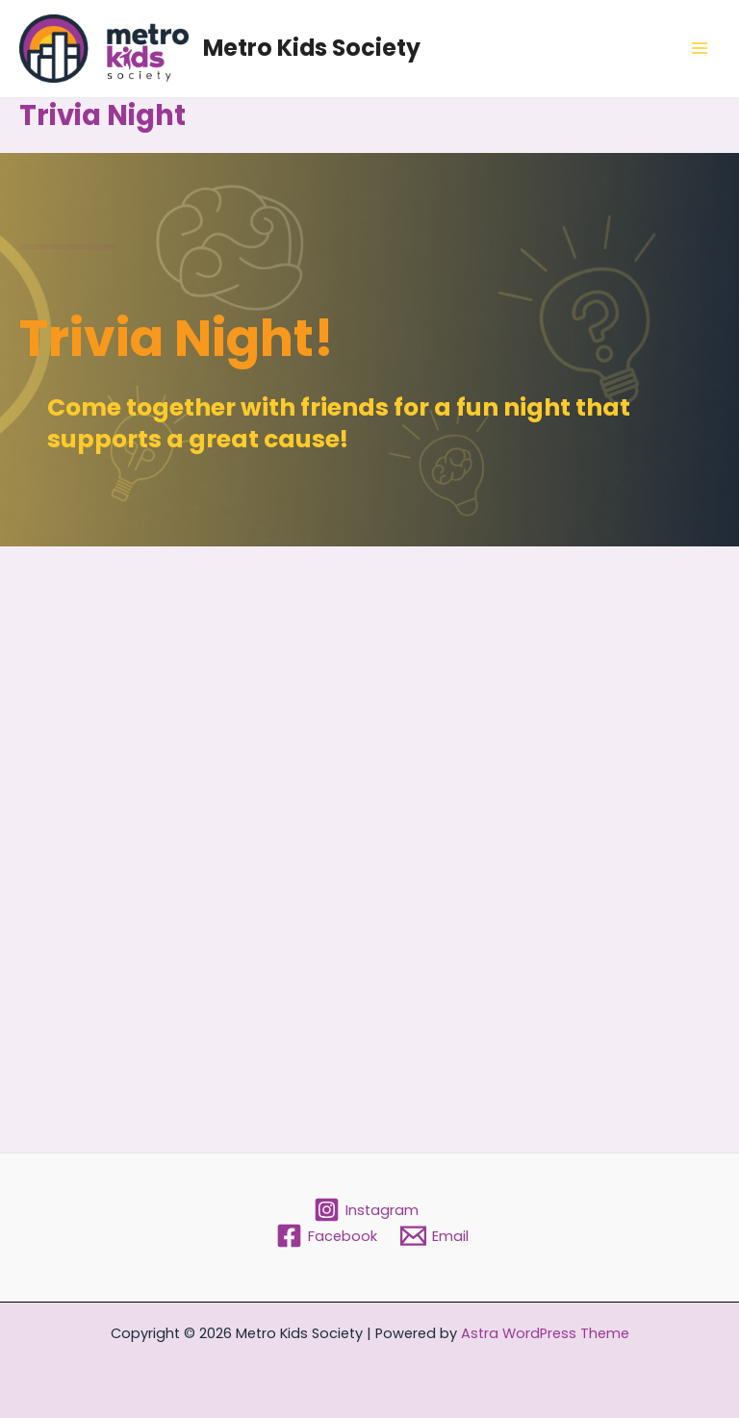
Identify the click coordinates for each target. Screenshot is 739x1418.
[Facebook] (326, 1236)
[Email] (434, 1236)
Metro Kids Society (311, 47)
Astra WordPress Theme (545, 1333)
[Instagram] (367, 1210)
